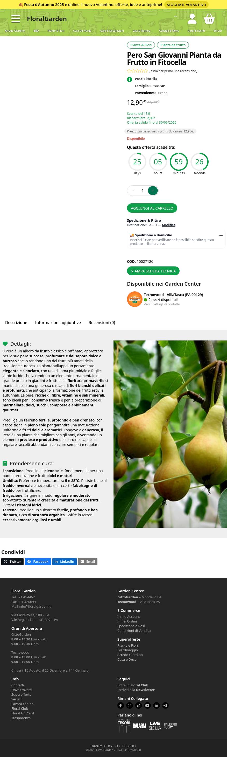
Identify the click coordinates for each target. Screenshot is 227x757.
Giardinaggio (127, 650)
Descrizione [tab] (16, 322)
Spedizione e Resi (131, 626)
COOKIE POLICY (125, 746)
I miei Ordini (127, 621)
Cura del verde (82, 30)
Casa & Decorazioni (112, 30)
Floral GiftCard (22, 713)
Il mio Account (128, 616)
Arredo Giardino (15, 30)
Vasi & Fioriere (141, 30)
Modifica (168, 225)
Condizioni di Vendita (134, 630)
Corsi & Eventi (196, 30)
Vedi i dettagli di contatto (162, 304)
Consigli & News (169, 30)
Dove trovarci (21, 689)
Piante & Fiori (56, 30)
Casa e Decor (127, 659)
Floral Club (19, 708)
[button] (15, 18)
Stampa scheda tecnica (153, 271)
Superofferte (21, 694)
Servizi (218, 30)
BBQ (36, 30)
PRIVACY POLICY (101, 746)
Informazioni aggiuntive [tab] (58, 322)
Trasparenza (21, 717)
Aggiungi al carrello (152, 208)
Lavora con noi (22, 703)
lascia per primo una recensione (173, 71)
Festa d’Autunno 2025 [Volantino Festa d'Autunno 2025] (44, 4)
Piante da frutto (173, 45)
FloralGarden (47, 18)
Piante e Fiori (127, 645)
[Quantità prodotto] (143, 190)
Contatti (17, 685)
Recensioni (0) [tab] (102, 322)
